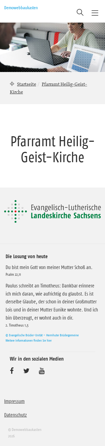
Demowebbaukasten (21, 7)
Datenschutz (15, 415)
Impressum (14, 401)
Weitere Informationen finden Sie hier (29, 340)
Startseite (26, 84)
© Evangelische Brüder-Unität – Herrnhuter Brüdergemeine (42, 335)
